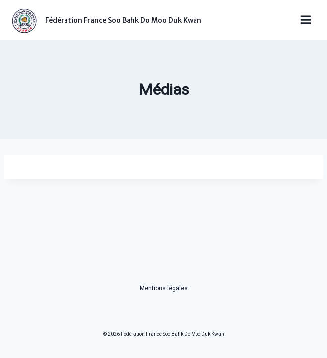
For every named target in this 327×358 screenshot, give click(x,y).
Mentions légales (164, 288)
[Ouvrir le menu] (305, 19)
